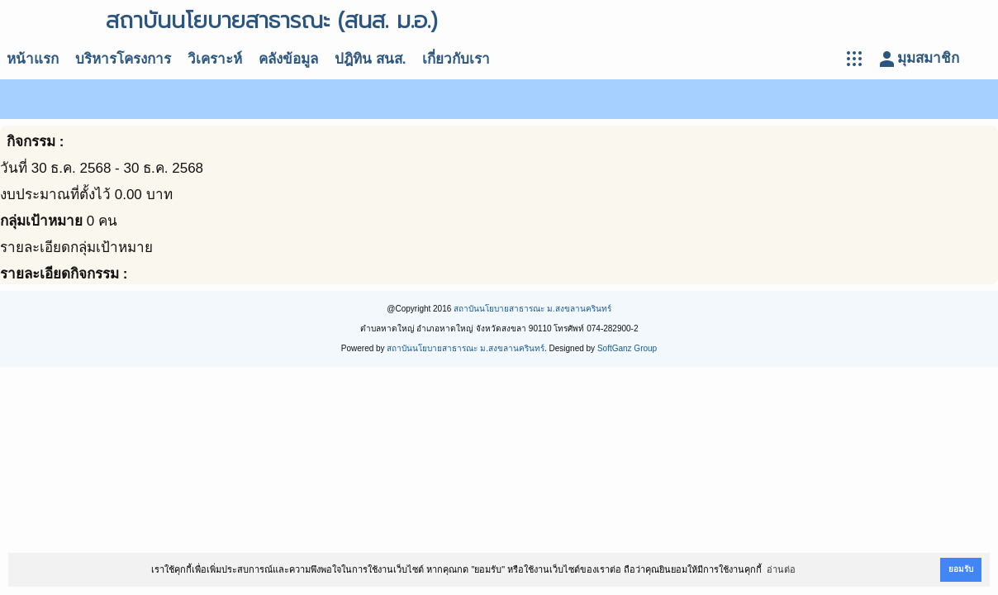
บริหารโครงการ (123, 59)
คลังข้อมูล (288, 59)
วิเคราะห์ (215, 59)
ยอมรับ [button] (960, 569)
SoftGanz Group (627, 348)
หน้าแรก (33, 59)
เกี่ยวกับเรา (456, 59)
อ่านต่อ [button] (781, 569)
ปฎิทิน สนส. (370, 59)
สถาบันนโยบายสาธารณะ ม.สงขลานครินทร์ (532, 308)
